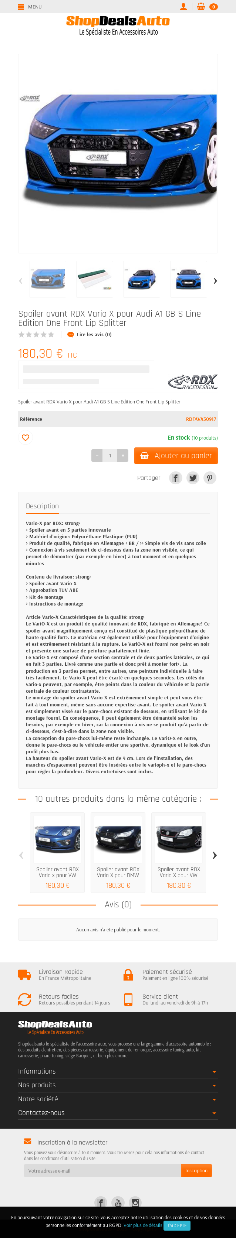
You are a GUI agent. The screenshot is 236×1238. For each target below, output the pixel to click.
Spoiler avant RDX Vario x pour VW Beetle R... (57, 875)
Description (42, 506)
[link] (175, 477)
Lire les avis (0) (89, 334)
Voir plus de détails (143, 1225)
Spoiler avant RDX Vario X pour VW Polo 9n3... (179, 875)
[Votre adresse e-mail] (102, 1170)
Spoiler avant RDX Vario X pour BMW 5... (118, 875)
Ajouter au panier (176, 455)
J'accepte (177, 1225)
